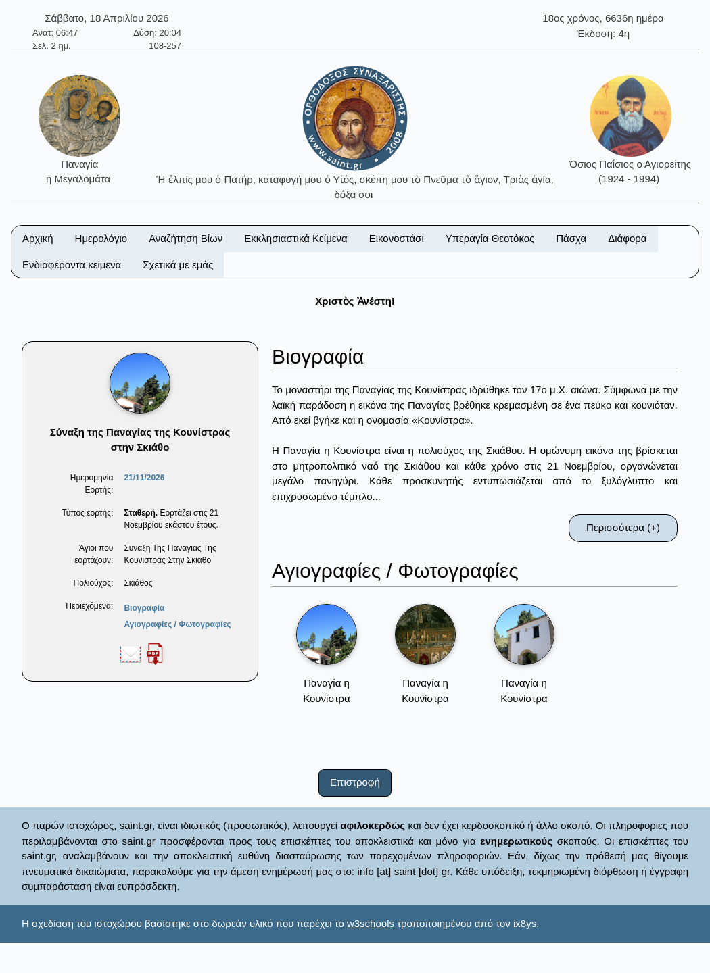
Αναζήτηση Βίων (185, 238)
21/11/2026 (144, 477)
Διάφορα (627, 238)
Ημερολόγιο (101, 238)
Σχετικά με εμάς (178, 264)
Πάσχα (571, 238)
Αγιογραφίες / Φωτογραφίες (177, 624)
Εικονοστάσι (396, 238)
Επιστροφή (355, 782)
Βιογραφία (144, 608)
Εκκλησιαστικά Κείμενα (295, 238)
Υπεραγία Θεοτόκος (490, 238)
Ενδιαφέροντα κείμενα (71, 264)
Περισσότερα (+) (623, 527)
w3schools (370, 923)
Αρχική (37, 238)
